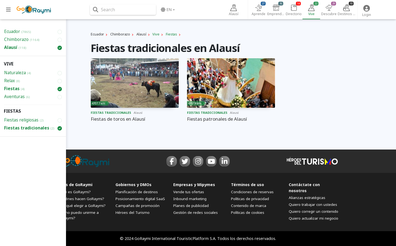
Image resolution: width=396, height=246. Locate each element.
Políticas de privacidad (250, 198)
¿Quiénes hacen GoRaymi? (81, 198)
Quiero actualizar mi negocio (313, 218)
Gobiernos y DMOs (134, 184)
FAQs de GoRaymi (75, 184)
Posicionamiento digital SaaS (140, 198)
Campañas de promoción (138, 205)
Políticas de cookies (247, 212)
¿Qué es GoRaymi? (74, 191)
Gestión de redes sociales (195, 212)
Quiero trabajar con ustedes (313, 204)
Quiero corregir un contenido (313, 211)
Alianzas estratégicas (307, 197)
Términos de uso (247, 184)
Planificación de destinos (137, 191)
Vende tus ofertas (188, 191)
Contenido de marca (248, 205)
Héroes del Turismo (133, 212)
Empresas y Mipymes (194, 184)
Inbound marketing (190, 198)
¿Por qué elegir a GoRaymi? (82, 205)
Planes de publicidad (191, 205)
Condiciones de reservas (252, 191)
